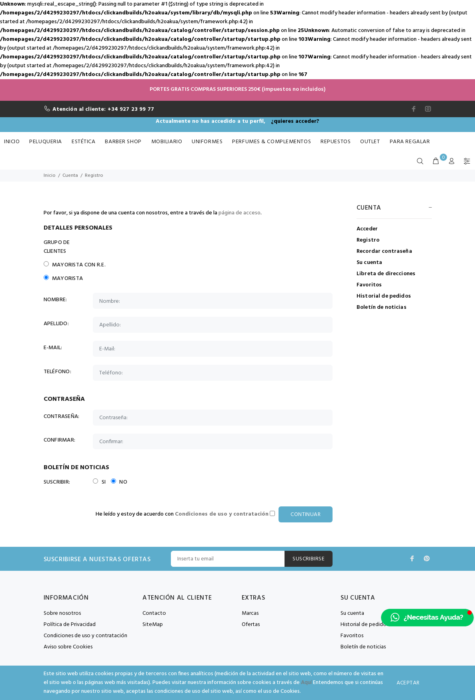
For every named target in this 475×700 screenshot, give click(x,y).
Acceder (367, 229)
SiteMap (152, 625)
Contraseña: (62, 416)
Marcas (250, 613)
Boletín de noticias (382, 307)
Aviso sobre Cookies (68, 647)
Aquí (306, 682)
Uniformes (207, 141)
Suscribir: (57, 482)
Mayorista (63, 278)
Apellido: (56, 324)
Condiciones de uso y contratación (85, 636)
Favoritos (369, 285)
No (119, 482)
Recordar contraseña (384, 251)
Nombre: (55, 300)
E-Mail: (53, 348)
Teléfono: (58, 372)
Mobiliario (166, 141)
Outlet (370, 141)
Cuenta (70, 176)
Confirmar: (60, 440)
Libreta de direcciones (386, 273)
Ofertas (251, 625)
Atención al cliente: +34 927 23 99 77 (103, 109)
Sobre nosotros (62, 613)
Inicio (12, 141)
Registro (94, 176)
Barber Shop (123, 141)
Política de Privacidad (70, 625)
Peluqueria (45, 141)
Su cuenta (369, 262)
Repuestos (336, 141)
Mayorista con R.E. (75, 265)
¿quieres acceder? (295, 121)
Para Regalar (410, 141)
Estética (83, 141)
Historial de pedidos (384, 296)
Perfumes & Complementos (271, 141)
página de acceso (239, 213)
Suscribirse (309, 559)
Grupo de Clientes (57, 247)
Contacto (154, 613)
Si (99, 482)
